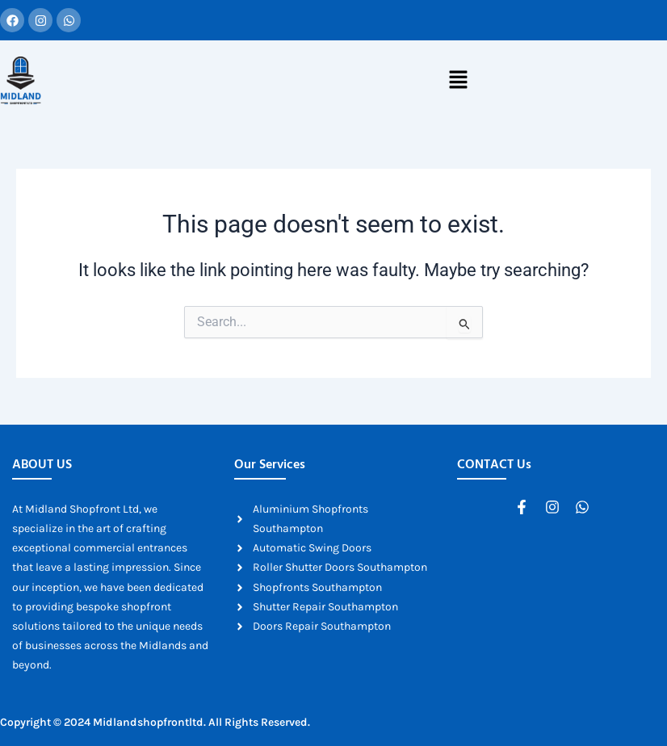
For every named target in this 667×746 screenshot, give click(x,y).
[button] (458, 80)
